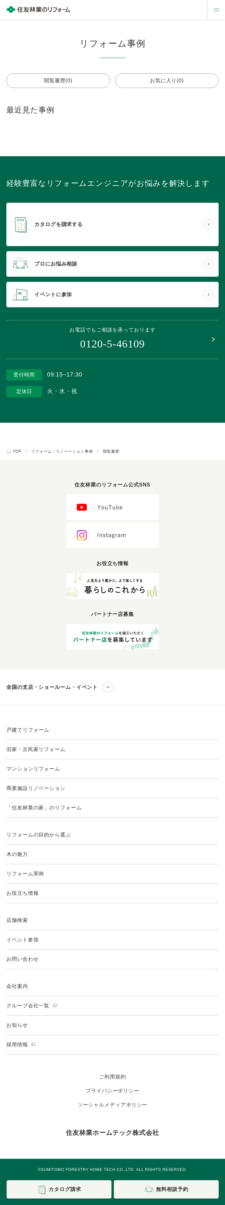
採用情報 (21, 1044)
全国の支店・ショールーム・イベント (52, 687)
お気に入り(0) (167, 80)
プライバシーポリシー (112, 1090)
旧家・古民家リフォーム (36, 749)
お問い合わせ (22, 959)
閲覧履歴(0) (58, 80)
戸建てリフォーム (27, 730)
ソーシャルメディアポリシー (113, 1104)
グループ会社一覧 (32, 1005)
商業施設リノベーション (36, 788)
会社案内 (17, 986)
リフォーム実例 (25, 873)
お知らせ (17, 1025)
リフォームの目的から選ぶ (38, 834)
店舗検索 (17, 920)
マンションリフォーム (33, 768)
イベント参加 (22, 939)
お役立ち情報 (22, 893)
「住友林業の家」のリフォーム (44, 807)
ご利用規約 (112, 1076)
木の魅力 (17, 854)
